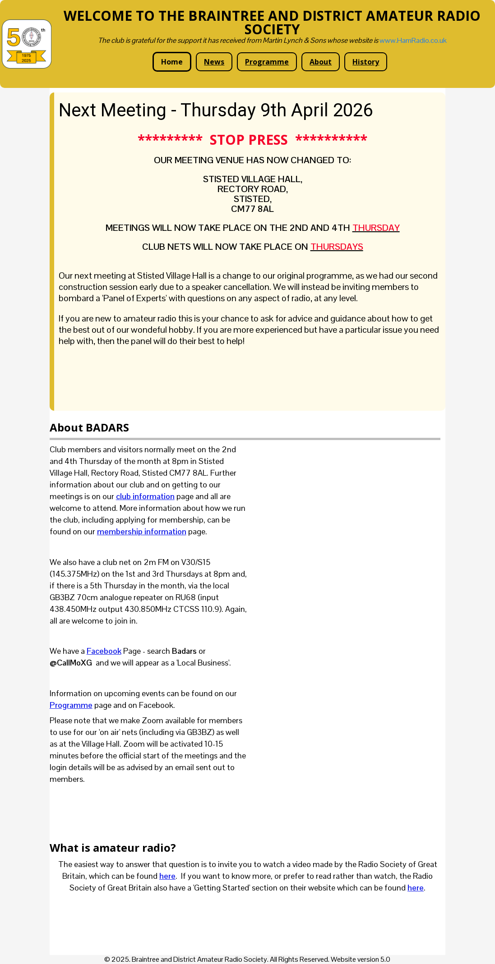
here (167, 876)
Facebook (104, 651)
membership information (141, 531)
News (214, 62)
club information (145, 496)
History (365, 62)
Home (172, 62)
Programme (267, 62)
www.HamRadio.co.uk (413, 40)
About (321, 62)
